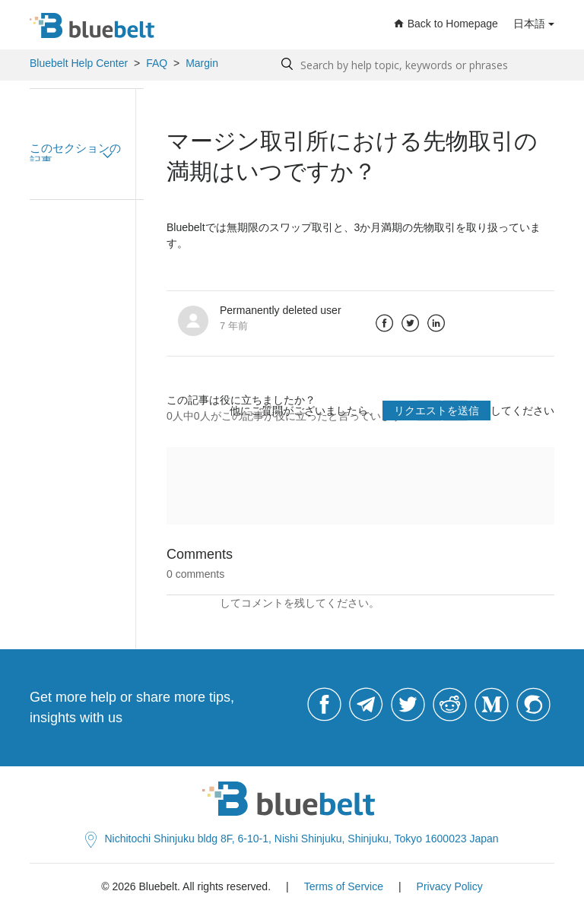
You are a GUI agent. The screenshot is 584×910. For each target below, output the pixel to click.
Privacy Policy (450, 886)
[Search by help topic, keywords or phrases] (414, 65)
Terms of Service (343, 886)
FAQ (156, 63)
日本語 (529, 23)
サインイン (193, 603)
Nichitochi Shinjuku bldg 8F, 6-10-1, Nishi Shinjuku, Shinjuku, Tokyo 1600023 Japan (291, 838)
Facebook (385, 323)
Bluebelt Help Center (79, 63)
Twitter (411, 323)
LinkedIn (436, 323)
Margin (202, 63)
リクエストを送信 (436, 410)
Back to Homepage (446, 23)
